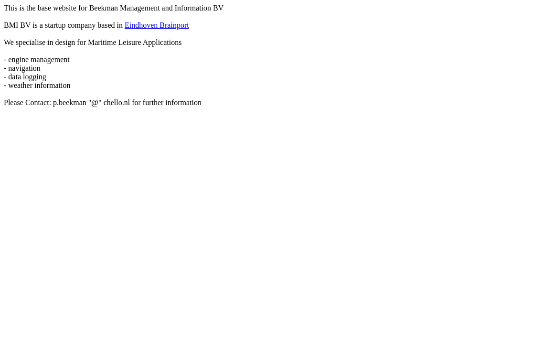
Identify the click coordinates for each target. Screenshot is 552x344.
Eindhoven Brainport (157, 25)
